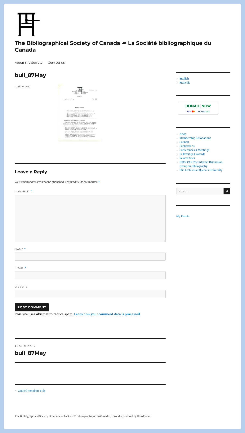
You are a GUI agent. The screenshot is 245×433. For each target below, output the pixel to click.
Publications (187, 146)
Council (184, 142)
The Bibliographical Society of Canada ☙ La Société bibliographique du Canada (62, 416)
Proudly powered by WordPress (131, 416)
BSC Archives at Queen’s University (201, 170)
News (183, 134)
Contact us (56, 62)
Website (21, 286)
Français (185, 82)
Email (20, 268)
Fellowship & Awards (192, 154)
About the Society (28, 62)
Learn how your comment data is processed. (107, 314)
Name (20, 249)
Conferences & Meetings (194, 150)
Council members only (31, 390)
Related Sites (187, 158)
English (184, 78)
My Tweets (182, 216)
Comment (23, 191)
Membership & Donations (195, 138)
